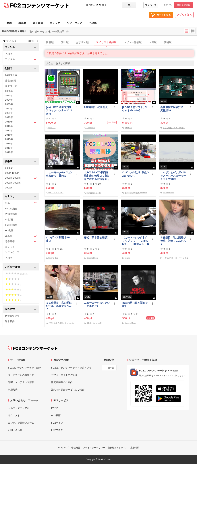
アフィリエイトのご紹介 (64, 375)
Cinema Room (92, 258)
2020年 (9, 117)
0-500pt (9, 168)
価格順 (167, 42)
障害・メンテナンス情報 (21, 382)
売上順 (65, 42)
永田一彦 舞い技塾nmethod (136, 193)
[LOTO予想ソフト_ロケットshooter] (134, 109)
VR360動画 (11, 214)
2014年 (9, 143)
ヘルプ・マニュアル (18, 408)
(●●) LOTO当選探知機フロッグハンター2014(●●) (59, 110)
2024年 (9, 99)
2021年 (9, 113)
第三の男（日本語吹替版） (135, 304)
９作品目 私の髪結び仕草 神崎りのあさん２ (173, 241)
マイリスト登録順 (106, 42)
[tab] (121, 42)
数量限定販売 (12, 316)
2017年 (9, 130)
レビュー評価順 (133, 42)
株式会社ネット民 (93, 193)
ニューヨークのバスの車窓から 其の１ (59, 174)
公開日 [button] (20, 68)
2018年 (9, 126)
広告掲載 (134, 447)
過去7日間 (10, 80)
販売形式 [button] (20, 309)
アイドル (21, 59)
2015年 (9, 139)
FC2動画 (56, 415)
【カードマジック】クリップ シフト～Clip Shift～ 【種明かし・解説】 (135, 241)
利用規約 (13, 389)
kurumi (127, 258)
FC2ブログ (57, 430)
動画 (9, 23)
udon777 (51, 128)
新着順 (50, 42)
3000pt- (9, 187)
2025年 (9, 95)
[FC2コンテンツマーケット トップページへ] (32, 348)
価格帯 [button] (20, 161)
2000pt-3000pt (12, 182)
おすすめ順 (82, 42)
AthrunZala (90, 128)
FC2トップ (63, 447)
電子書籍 (38, 23)
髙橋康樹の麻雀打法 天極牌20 (173, 109)
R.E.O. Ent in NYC (55, 193)
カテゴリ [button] (20, 196)
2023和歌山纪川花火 (96, 107)
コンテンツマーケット (45, 5)
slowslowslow (168, 193)
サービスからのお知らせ (21, 375)
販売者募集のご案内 (62, 382)
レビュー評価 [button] (20, 267)
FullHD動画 (11, 225)
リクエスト (14, 415)
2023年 (9, 104)
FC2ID (54, 408)
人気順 (153, 42)
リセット (33, 41)
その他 (92, 23)
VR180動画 (11, 208)
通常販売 (10, 321)
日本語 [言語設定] (111, 368)
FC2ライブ (57, 422)
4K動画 (9, 219)
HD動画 (9, 230)
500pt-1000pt (12, 173)
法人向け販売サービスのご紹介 (67, 389)
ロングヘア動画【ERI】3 (58, 239)
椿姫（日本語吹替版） (97, 237)
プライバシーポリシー (94, 447)
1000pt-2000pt (21, 178)
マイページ (150, 5)
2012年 (9, 152)
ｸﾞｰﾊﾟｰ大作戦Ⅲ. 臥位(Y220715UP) (135, 174)
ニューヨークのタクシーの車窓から (97, 304)
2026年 (9, 91)
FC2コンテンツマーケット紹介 (24, 367)
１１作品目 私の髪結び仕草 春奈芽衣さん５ (59, 306)
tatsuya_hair (53, 258)
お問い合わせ (15, 430)
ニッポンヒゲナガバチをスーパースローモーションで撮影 (173, 175)
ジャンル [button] (20, 47)
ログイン (167, 5)
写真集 (22, 23)
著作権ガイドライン (118, 447)
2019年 (21, 122)
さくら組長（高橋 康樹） (174, 128)
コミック (55, 23)
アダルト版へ (184, 14)
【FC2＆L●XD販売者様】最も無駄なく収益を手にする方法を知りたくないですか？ (97, 176)
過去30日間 (11, 86)
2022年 (9, 108)
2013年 (9, 148)
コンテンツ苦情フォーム (21, 422)
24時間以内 (11, 75)
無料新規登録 (183, 5)
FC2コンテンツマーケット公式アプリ (71, 367)
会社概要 (75, 447)
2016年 (9, 134)
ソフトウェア (74, 23)
